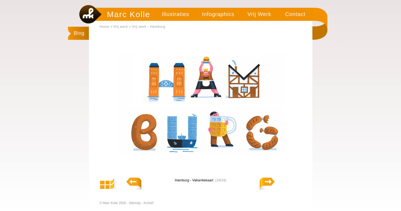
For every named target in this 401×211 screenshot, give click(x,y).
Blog (79, 33)
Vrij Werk (259, 14)
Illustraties (175, 14)
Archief (148, 203)
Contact (295, 14)
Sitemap (135, 203)
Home (104, 27)
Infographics (218, 14)
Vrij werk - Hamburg (148, 27)
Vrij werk (120, 27)
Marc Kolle (128, 14)
